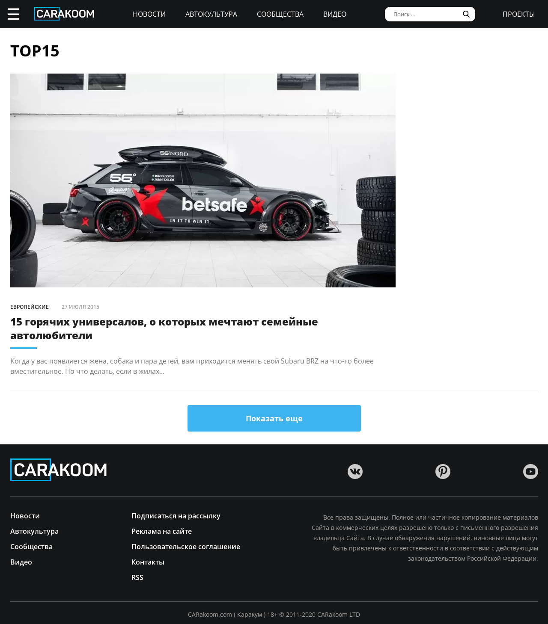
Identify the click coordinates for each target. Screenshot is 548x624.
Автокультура (211, 14)
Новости (149, 14)
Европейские (29, 307)
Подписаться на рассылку (175, 515)
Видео (334, 14)
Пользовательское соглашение (185, 546)
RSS (137, 577)
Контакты (147, 561)
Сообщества (280, 14)
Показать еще (274, 418)
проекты (519, 14)
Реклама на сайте (161, 530)
